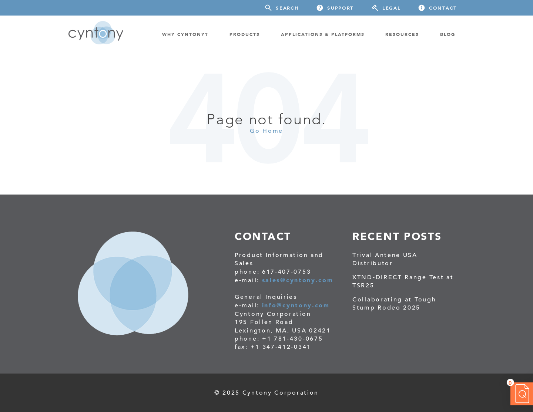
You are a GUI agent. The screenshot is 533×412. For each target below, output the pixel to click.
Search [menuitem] (287, 8)
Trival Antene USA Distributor (385, 259)
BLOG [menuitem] (447, 34)
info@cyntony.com (296, 305)
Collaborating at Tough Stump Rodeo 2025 (394, 303)
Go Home (266, 131)
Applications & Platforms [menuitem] (323, 34)
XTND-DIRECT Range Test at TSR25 (403, 281)
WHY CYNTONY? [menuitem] (185, 34)
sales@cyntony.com (297, 280)
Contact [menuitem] (443, 8)
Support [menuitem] (340, 8)
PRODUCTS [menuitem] (244, 34)
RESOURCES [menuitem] (402, 34)
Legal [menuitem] (391, 8)
